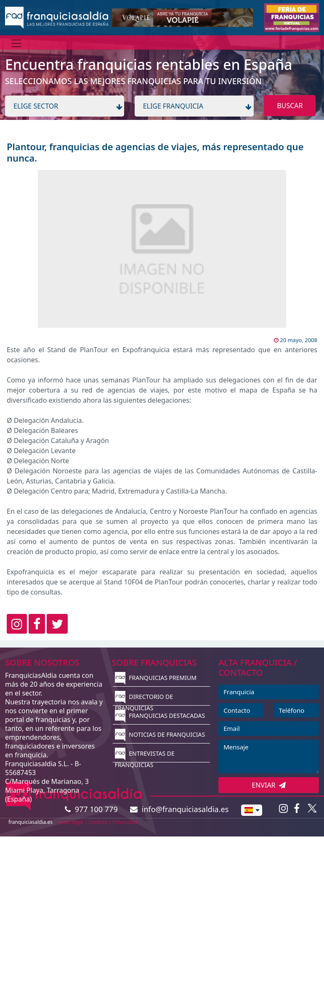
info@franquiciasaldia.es (179, 809)
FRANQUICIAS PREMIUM (156, 678)
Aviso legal (70, 822)
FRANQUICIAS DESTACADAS (160, 716)
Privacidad (125, 822)
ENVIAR (269, 785)
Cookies (98, 822)
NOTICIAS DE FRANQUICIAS (160, 734)
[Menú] (16, 43)
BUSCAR (290, 105)
